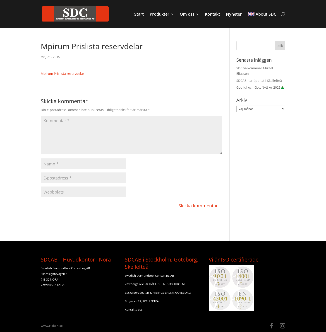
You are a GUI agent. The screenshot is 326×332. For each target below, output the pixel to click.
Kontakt (212, 14)
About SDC (262, 14)
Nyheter (234, 14)
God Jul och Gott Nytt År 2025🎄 (260, 87)
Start (139, 14)
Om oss (187, 14)
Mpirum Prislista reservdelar (62, 73)
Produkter (159, 14)
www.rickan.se (52, 326)
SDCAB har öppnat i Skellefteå (259, 80)
